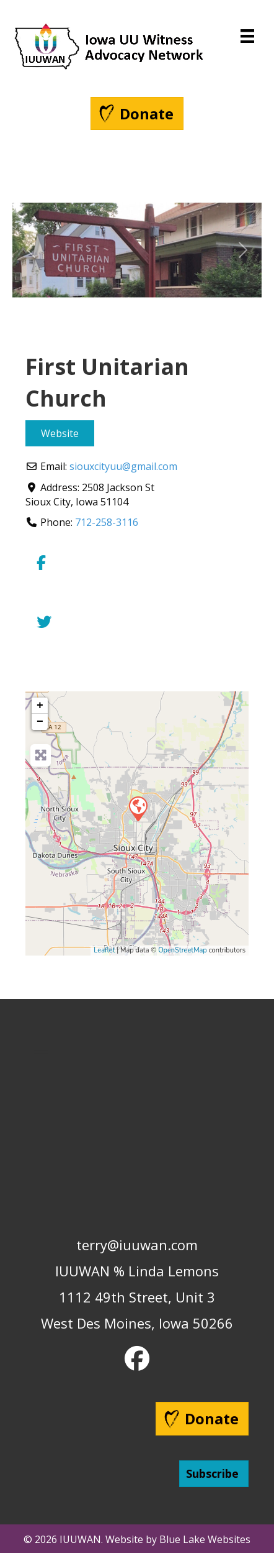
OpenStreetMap (182, 950)
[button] (31, 250)
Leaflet (104, 950)
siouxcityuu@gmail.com (123, 466)
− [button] (40, 721)
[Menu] (247, 36)
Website (60, 433)
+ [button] (40, 705)
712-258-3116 (106, 522)
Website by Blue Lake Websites (177, 1539)
